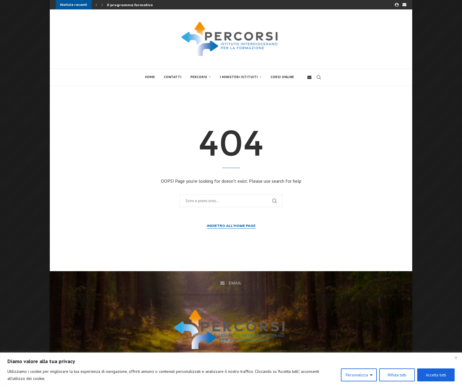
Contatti (173, 77)
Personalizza (357, 375)
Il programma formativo (130, 5)
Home (150, 77)
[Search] (319, 77)
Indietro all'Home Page (231, 225)
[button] (96, 4)
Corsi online (282, 77)
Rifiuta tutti (397, 375)
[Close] (455, 357)
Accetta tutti (436, 375)
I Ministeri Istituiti (239, 77)
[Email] (404, 4)
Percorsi (198, 77)
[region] (231, 370)
